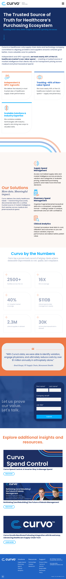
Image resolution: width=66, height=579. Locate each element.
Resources (33, 559)
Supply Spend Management (40, 169)
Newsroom (32, 566)
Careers (31, 564)
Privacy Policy (43, 562)
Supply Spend (22, 562)
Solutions (21, 559)
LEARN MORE (9, 542)
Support (42, 559)
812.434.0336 (53, 563)
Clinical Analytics (42, 223)
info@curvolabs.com (56, 564)
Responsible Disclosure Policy (42, 570)
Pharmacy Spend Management (42, 199)
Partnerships (32, 562)
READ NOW (9, 474)
